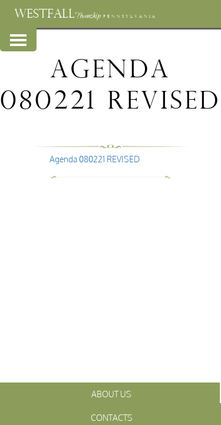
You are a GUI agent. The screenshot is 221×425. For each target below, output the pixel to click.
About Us (111, 394)
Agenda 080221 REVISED (95, 159)
